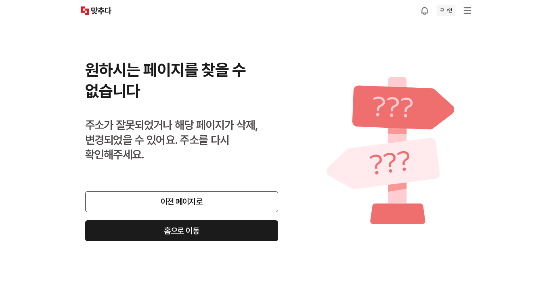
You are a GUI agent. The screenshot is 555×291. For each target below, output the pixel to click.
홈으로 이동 (181, 231)
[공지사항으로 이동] (424, 10)
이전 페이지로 (182, 202)
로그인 (446, 10)
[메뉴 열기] (467, 10)
